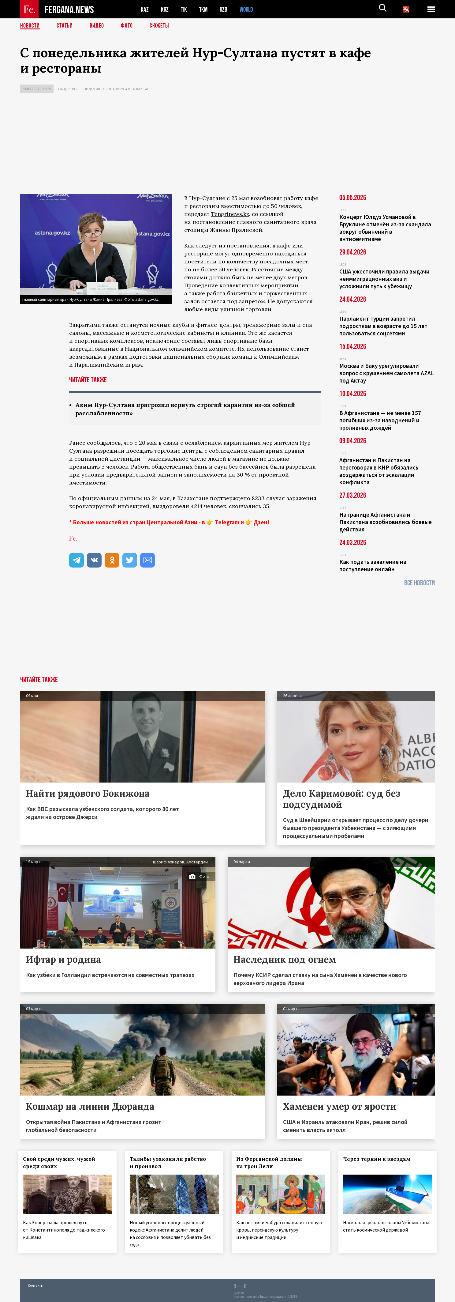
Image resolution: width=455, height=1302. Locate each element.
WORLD (248, 9)
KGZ (165, 9)
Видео (97, 26)
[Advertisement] (227, 145)
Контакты (35, 1284)
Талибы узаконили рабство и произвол (170, 1163)
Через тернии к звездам (378, 1159)
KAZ (145, 9)
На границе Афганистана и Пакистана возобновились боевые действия (385, 522)
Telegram (227, 522)
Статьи (65, 26)
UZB (225, 9)
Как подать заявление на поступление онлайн (372, 565)
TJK (184, 9)
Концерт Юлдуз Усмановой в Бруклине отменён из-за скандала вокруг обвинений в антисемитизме (385, 228)
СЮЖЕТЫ (159, 26)
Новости (30, 26)
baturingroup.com (273, 1295)
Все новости (419, 583)
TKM (204, 9)
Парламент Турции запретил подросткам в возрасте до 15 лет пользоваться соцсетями (383, 326)
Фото (127, 26)
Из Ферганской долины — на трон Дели (274, 1163)
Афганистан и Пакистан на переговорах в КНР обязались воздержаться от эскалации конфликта (378, 471)
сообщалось (104, 442)
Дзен (260, 522)
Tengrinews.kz (230, 213)
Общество (67, 89)
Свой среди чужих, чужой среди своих (61, 1163)
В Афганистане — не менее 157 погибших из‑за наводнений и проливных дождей (380, 420)
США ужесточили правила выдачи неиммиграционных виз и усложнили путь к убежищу (384, 279)
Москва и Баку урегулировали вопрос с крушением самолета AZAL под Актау (386, 373)
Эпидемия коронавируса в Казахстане (116, 89)
